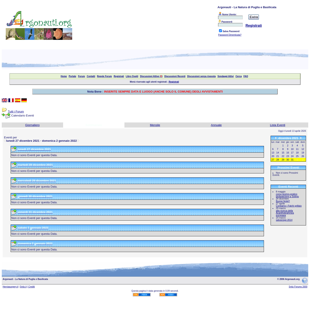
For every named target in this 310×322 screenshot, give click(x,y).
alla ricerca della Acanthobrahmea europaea (285, 213)
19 (302, 152)
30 (287, 159)
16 (287, 152)
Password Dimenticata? (229, 35)
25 (297, 156)
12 (302, 149)
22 (283, 156)
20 (272, 156)
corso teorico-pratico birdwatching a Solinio (287, 195)
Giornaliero (32, 125)
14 (277, 152)
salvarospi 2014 (284, 220)
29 (283, 159)
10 (292, 149)
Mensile (155, 125)
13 (272, 152)
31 (292, 159)
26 (302, 156)
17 (292, 152)
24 (292, 156)
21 (277, 156)
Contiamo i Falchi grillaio (289, 205)
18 (297, 152)
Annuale (216, 125)
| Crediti (31, 286)
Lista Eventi (277, 125)
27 (272, 159)
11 (297, 149)
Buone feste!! (283, 201)
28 (277, 159)
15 (283, 152)
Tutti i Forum (16, 111)
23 (287, 156)
